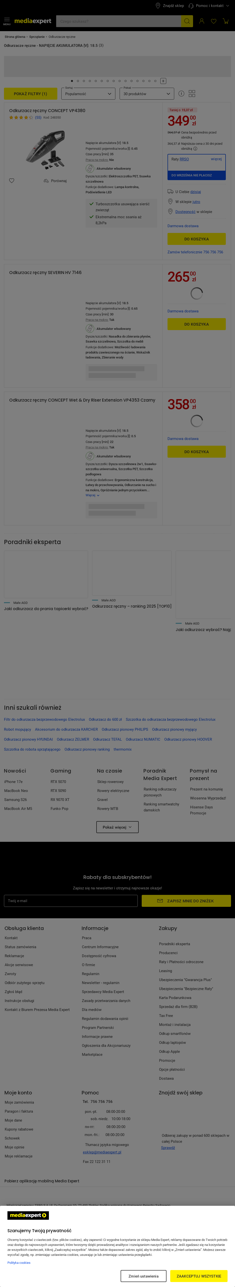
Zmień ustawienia (143, 1276)
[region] (117, 1246)
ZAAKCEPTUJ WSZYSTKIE (199, 1276)
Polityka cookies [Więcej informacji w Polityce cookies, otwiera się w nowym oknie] (19, 1262)
